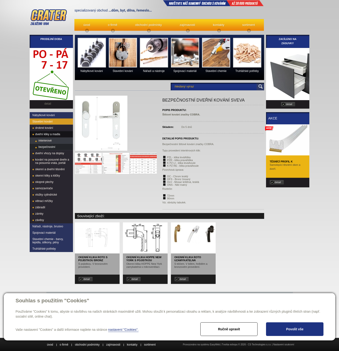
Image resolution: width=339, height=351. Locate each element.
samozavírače (44, 188)
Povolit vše (294, 329)
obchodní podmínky (148, 25)
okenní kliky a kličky (47, 175)
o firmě (112, 25)
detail (87, 279)
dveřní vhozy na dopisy (49, 153)
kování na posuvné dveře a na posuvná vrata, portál (52, 161)
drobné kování (44, 128)
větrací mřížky (44, 201)
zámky (39, 213)
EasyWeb (215, 344)
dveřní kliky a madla (47, 134)
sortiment (248, 25)
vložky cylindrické (46, 194)
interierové (45, 140)
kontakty (218, 25)
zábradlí (40, 207)
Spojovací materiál (44, 232)
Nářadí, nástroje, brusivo (47, 226)
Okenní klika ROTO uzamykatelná (187, 259)
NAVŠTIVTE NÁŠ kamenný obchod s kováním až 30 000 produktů (213, 3)
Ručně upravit (229, 329)
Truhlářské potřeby (44, 248)
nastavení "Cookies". (123, 329)
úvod (86, 25)
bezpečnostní (47, 147)
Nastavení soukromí (283, 344)
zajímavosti (187, 25)
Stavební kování (42, 121)
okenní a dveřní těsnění (50, 169)
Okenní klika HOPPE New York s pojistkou (143, 259)
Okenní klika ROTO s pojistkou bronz (93, 259)
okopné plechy (44, 182)
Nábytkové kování (43, 115)
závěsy (39, 220)
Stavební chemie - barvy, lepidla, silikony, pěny (48, 240)
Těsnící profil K (281, 161)
